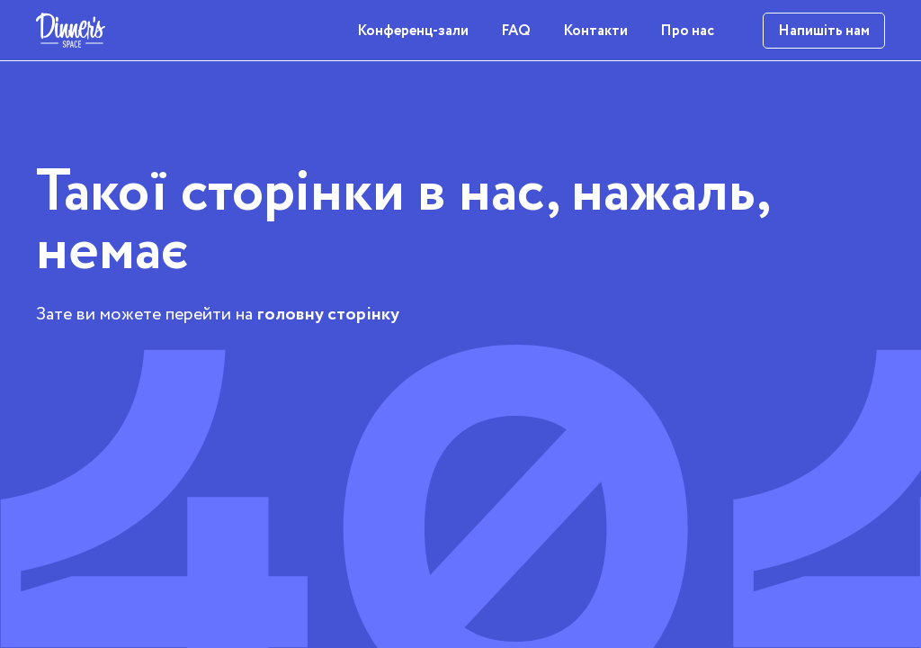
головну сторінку (328, 315)
